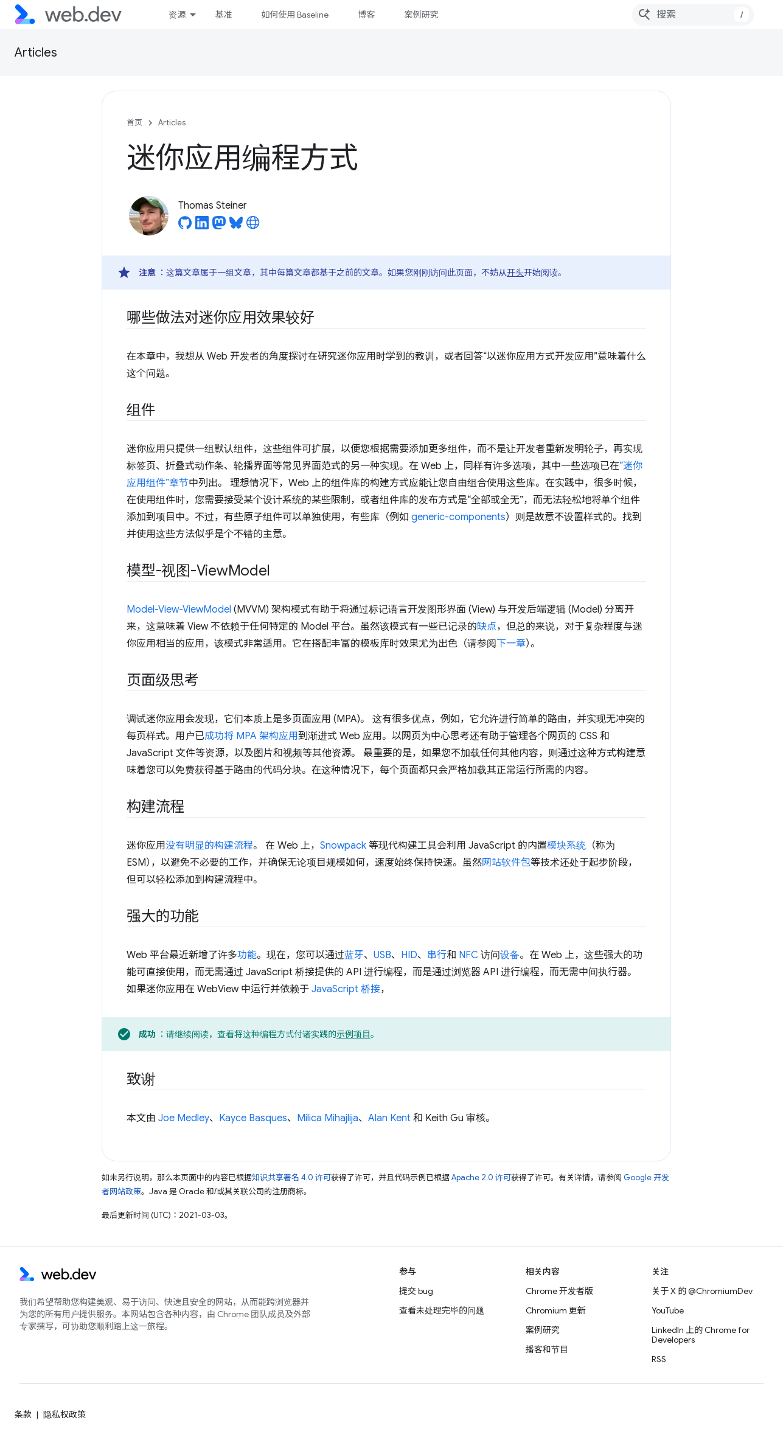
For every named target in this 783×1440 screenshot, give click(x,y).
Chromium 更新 (556, 1310)
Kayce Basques (253, 1118)
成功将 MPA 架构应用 (251, 736)
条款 (23, 1414)
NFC (468, 955)
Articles (36, 52)
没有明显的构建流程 (209, 846)
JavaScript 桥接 (345, 989)
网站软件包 (506, 863)
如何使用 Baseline (295, 14)
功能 (247, 955)
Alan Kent (389, 1118)
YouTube (668, 1310)
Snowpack (343, 846)
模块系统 (566, 846)
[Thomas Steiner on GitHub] (185, 226)
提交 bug (416, 1290)
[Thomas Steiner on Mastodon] (219, 226)
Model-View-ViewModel (179, 609)
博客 (366, 14)
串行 (437, 955)
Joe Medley (183, 1118)
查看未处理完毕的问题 (441, 1310)
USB (382, 955)
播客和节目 (547, 1349)
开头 (515, 272)
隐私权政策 (64, 1414)
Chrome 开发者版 (559, 1290)
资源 (177, 14)
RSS (659, 1359)
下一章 (511, 644)
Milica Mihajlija (327, 1118)
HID (409, 955)
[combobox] (693, 15)
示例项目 (353, 1034)
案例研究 (421, 14)
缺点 (486, 627)
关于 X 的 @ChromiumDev (702, 1290)
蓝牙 (354, 955)
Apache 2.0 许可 (481, 1177)
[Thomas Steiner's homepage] (253, 226)
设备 (510, 955)
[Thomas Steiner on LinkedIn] (202, 226)
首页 (134, 122)
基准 (223, 14)
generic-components (458, 517)
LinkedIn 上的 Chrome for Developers (701, 1334)
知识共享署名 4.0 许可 (291, 1177)
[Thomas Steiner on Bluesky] (236, 226)
